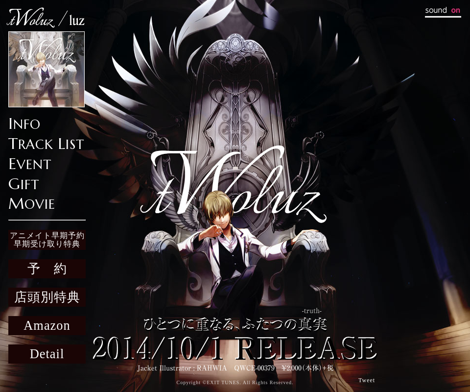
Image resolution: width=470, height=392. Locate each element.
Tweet (366, 380)
